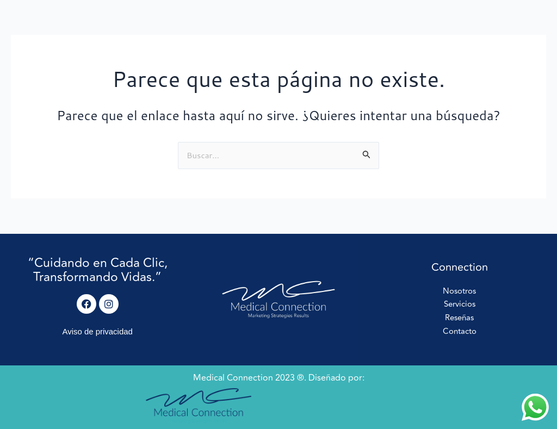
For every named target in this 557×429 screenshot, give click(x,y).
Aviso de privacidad (97, 331)
